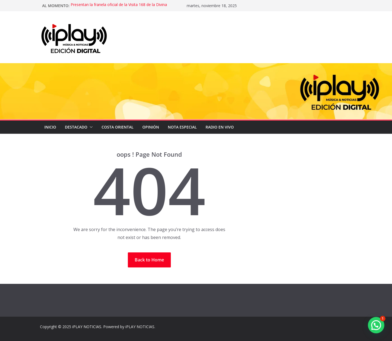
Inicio (50, 127)
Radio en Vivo (220, 127)
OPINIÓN (150, 127)
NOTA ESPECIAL (182, 127)
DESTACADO (76, 127)
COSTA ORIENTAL (118, 127)
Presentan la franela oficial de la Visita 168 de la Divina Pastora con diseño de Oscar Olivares (119, 6)
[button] (90, 127)
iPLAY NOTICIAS (86, 326)
